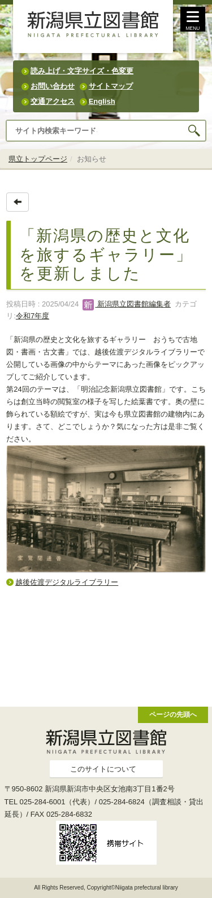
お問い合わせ (53, 86)
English (102, 101)
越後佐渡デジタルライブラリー (66, 582)
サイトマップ (111, 86)
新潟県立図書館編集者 (127, 304)
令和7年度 (32, 316)
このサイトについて (103, 769)
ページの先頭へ (173, 714)
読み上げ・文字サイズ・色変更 (82, 71)
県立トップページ (37, 159)
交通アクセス (53, 101)
